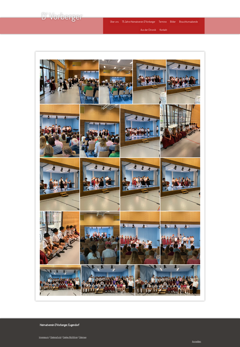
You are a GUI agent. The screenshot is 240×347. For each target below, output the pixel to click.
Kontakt (163, 29)
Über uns (114, 21)
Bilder (173, 21)
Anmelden (196, 341)
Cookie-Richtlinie (70, 337)
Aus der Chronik (148, 29)
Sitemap (82, 337)
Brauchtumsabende (188, 21)
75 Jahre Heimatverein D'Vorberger (138, 21)
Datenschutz (55, 337)
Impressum (44, 337)
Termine (163, 21)
